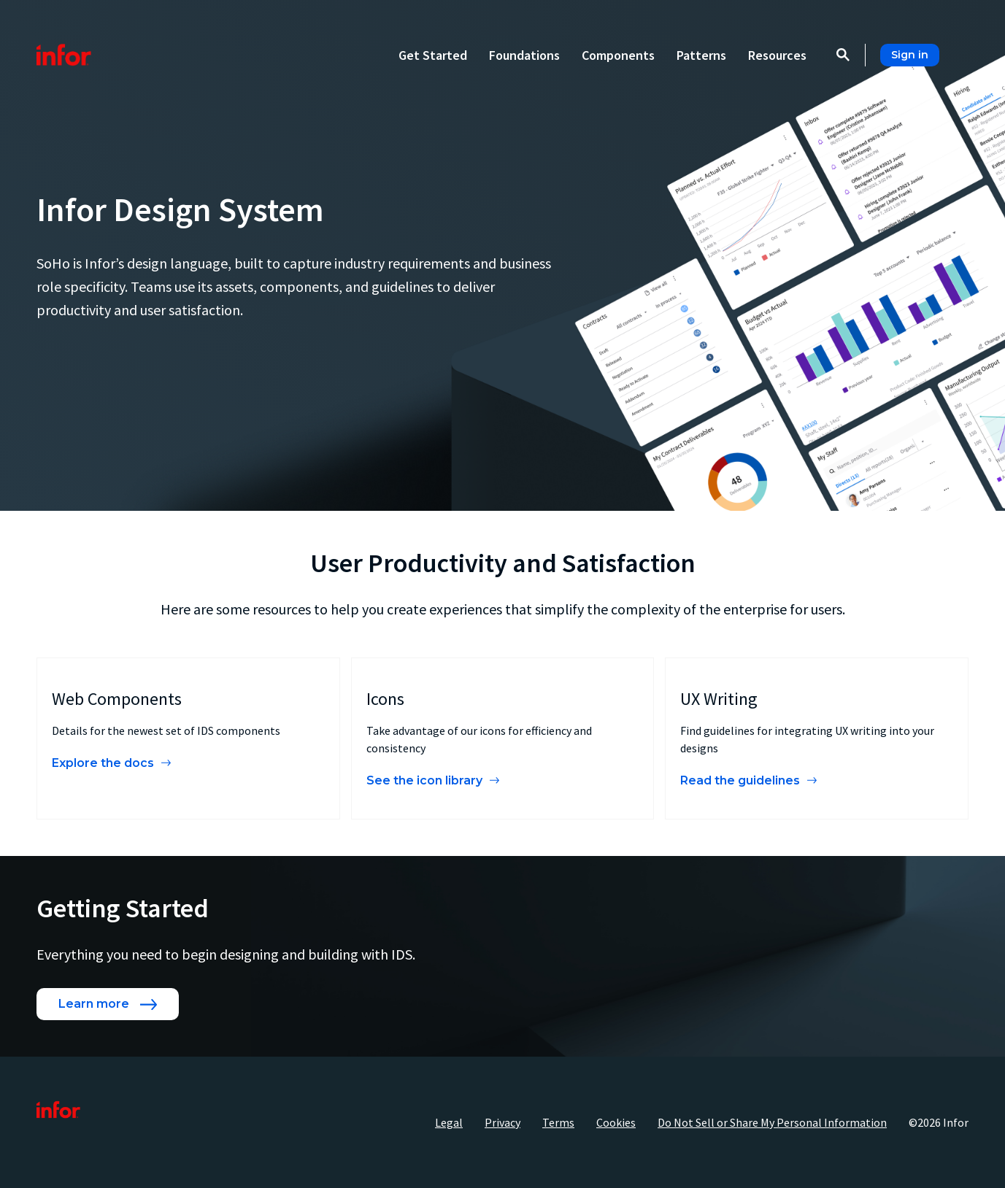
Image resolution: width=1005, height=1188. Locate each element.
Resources (777, 55)
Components (618, 55)
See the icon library (424, 780)
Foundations (524, 55)
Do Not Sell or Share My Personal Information (772, 1122)
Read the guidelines (740, 780)
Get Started (432, 55)
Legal (449, 1122)
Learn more (93, 1004)
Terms (558, 1122)
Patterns (701, 55)
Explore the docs (103, 763)
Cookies (616, 1122)
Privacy (502, 1122)
